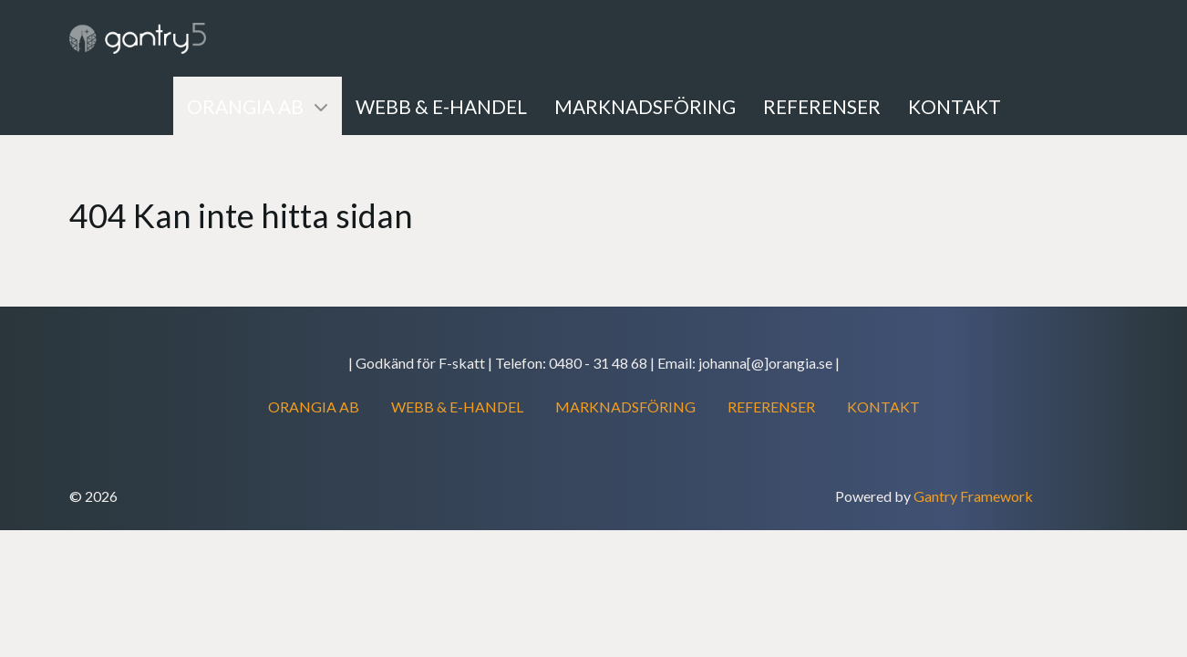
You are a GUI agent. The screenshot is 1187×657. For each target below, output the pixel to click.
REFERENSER (771, 406)
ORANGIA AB (313, 406)
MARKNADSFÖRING (625, 406)
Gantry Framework (973, 496)
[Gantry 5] (137, 38)
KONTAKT (883, 406)
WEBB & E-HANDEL (457, 406)
